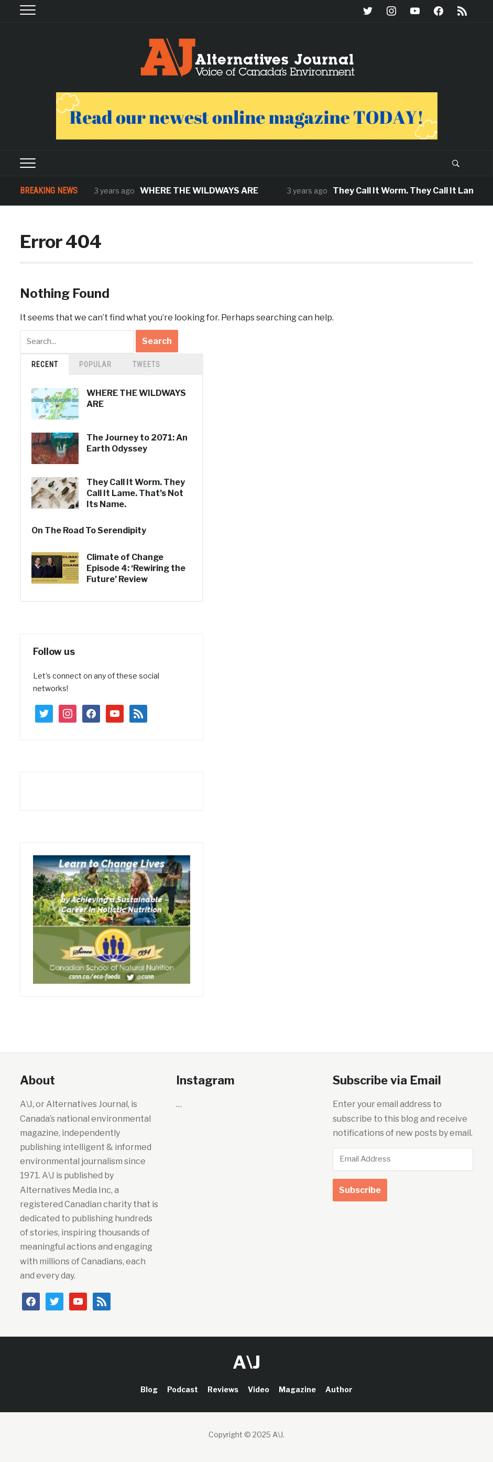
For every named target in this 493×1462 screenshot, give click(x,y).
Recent (44, 364)
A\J (246, 1362)
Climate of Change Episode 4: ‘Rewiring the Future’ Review (135, 568)
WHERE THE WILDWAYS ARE (199, 191)
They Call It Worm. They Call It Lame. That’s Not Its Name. (135, 493)
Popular (95, 364)
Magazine (297, 1389)
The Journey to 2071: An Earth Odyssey (137, 443)
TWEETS (146, 364)
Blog (149, 1389)
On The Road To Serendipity (88, 530)
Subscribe (360, 1190)
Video (258, 1389)
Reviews (222, 1389)
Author (339, 1389)
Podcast (182, 1389)
